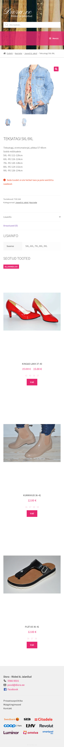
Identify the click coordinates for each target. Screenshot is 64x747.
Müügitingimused (12, 704)
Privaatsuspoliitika (13, 700)
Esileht (10, 53)
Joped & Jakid (30, 53)
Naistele (18, 53)
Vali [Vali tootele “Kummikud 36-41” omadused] (32, 513)
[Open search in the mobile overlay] (32, 25)
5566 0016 (13, 680)
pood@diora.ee (16, 685)
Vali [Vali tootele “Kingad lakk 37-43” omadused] (32, 382)
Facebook (10, 689)
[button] (56, 69)
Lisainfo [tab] (7, 216)
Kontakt (7, 708)
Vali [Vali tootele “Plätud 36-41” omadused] (32, 644)
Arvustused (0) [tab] (10, 225)
